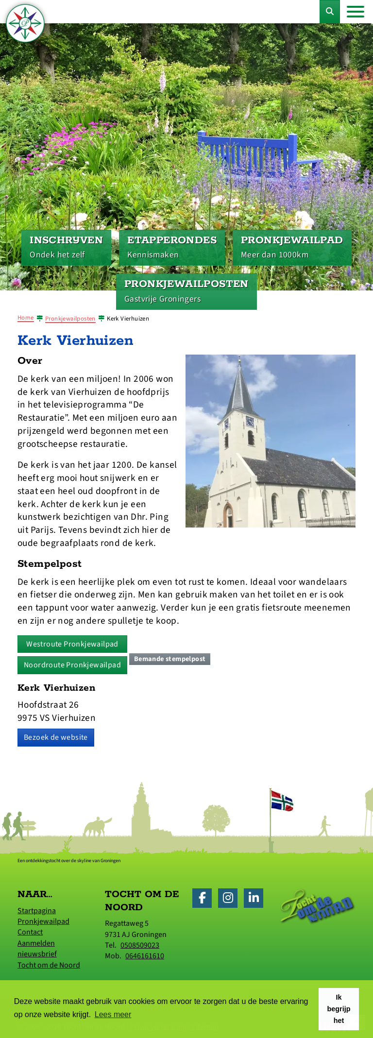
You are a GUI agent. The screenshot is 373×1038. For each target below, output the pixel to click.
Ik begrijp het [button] (339, 1008)
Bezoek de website (56, 737)
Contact (30, 932)
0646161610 (144, 956)
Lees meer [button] (113, 1014)
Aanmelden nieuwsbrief (37, 948)
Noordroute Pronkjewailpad (72, 665)
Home (25, 317)
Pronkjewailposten (70, 318)
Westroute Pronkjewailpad (72, 644)
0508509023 (139, 945)
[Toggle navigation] (355, 11)
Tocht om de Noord (48, 965)
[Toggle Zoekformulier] (330, 11)
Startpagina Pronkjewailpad (43, 916)
